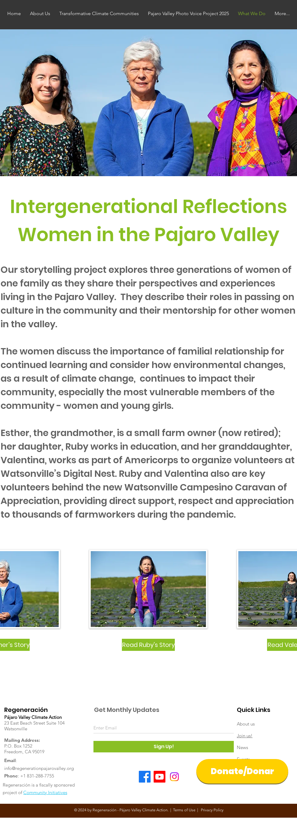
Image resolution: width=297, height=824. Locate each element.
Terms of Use (184, 810)
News (242, 747)
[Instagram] (174, 777)
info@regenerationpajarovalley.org (39, 768)
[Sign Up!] (163, 746)
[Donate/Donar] (242, 771)
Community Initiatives (45, 792)
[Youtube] (159, 777)
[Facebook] (145, 777)
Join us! (245, 735)
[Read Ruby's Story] (148, 645)
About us (246, 724)
